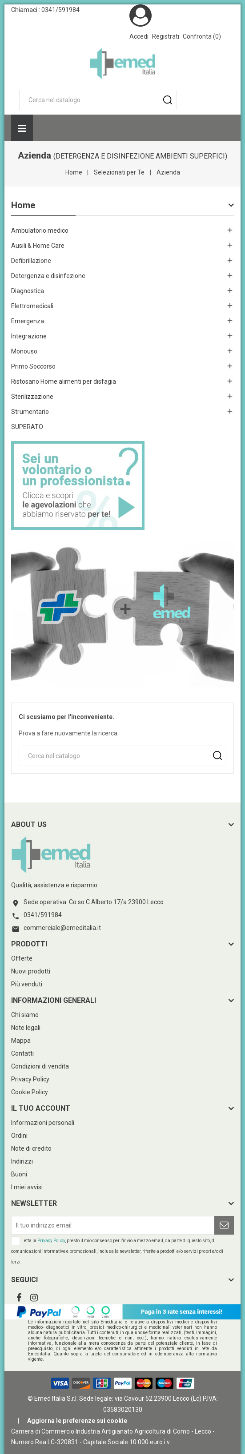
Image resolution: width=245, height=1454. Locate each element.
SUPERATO (27, 426)
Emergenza (27, 321)
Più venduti (26, 984)
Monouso (24, 351)
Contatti (22, 1053)
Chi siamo (25, 1014)
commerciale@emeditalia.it (62, 927)
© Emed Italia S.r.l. (53, 1398)
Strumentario (30, 411)
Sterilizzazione (32, 396)
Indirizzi (22, 1161)
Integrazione (29, 336)
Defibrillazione (31, 260)
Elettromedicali (32, 306)
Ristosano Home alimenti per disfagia (63, 381)
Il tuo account (40, 1108)
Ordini (19, 1135)
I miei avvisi (27, 1187)
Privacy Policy (30, 1079)
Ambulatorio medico (39, 230)
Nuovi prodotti (30, 971)
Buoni (19, 1174)
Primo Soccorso (33, 366)
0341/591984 (60, 9)
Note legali (25, 1027)
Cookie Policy (29, 1092)
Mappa (21, 1040)
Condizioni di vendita (40, 1066)
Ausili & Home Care (37, 245)
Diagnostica (27, 290)
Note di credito (31, 1148)
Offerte (21, 958)
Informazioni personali (42, 1122)
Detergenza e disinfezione (48, 275)
